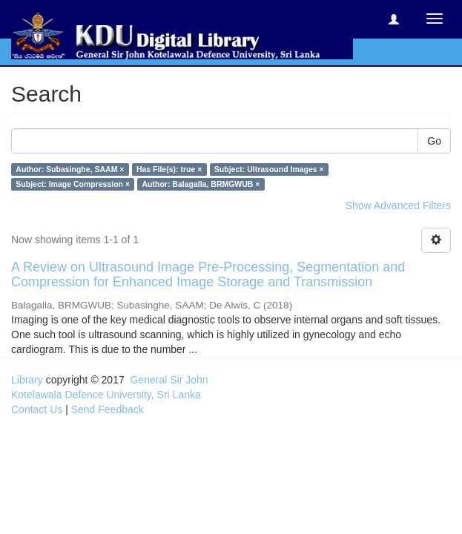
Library (27, 380)
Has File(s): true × (169, 169)
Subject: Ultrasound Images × (269, 169)
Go (434, 141)
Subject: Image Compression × (73, 183)
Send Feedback (107, 409)
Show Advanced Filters (398, 205)
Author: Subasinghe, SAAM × (70, 169)
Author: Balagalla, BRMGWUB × (201, 183)
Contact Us (36, 409)
